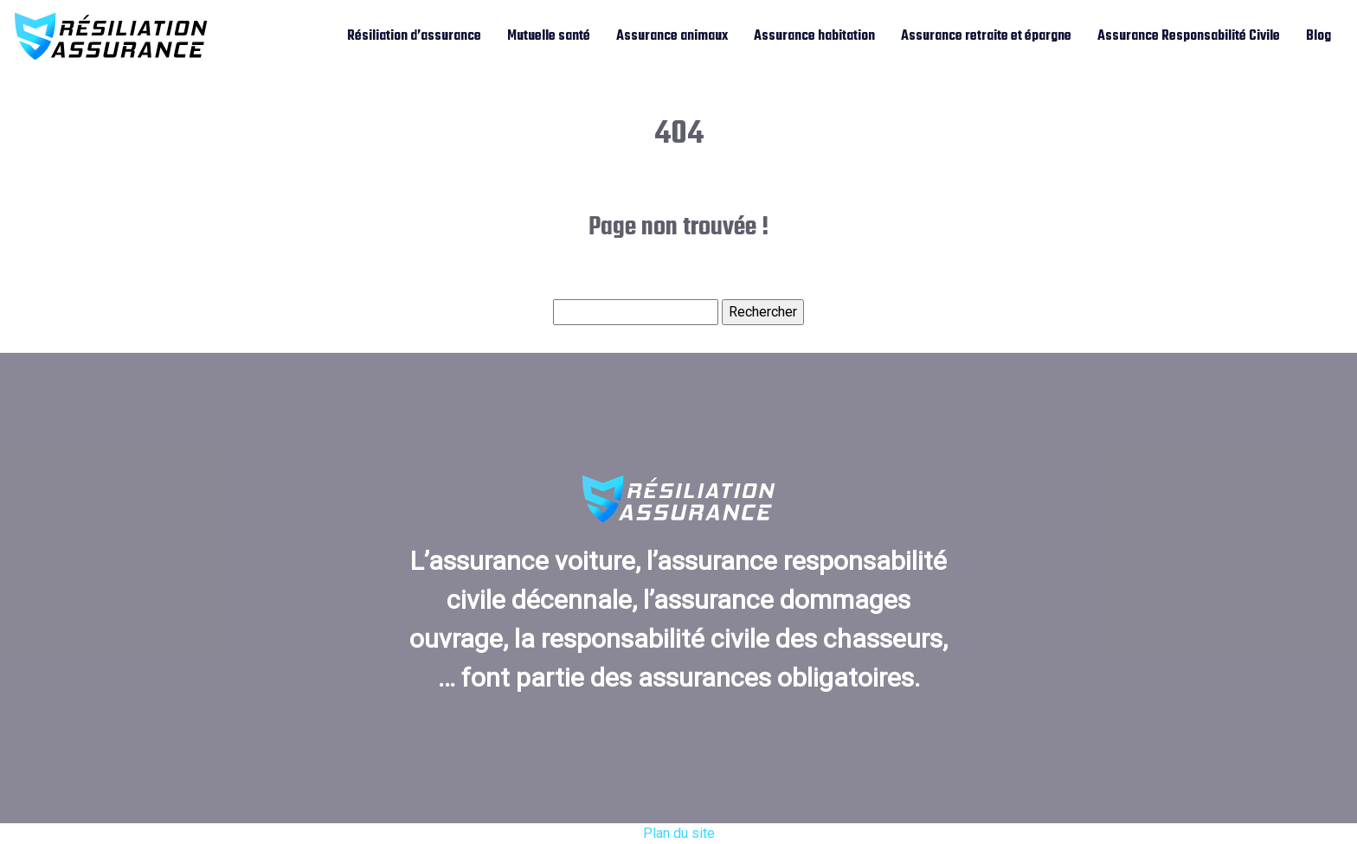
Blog (1318, 36)
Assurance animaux (672, 36)
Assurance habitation (814, 36)
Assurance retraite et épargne (986, 36)
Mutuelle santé (548, 36)
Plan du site (679, 833)
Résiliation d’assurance (414, 36)
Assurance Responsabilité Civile (1188, 36)
